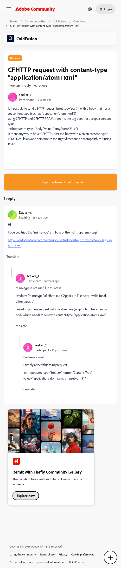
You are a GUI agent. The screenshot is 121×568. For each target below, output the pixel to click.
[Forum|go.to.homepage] (35, 9)
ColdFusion (59, 21)
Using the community (23, 554)
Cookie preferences (82, 554)
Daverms (25, 212)
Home (13, 21)
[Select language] (90, 9)
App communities (35, 21)
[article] (60, 238)
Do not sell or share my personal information (37, 562)
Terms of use (47, 554)
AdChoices (76, 562)
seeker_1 (25, 95)
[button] (9, 10)
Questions (79, 21)
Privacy (62, 554)
